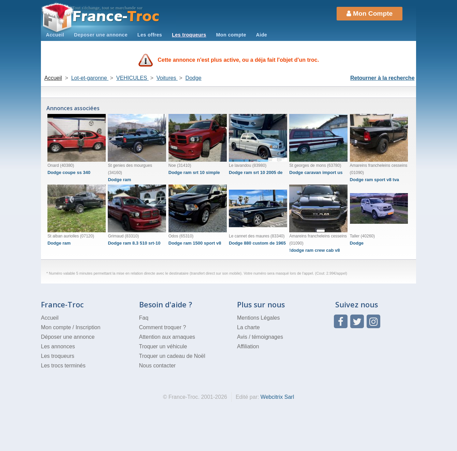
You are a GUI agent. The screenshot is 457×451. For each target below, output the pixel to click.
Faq (144, 318)
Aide (261, 35)
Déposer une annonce (67, 337)
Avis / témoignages (260, 337)
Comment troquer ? (162, 327)
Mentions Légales (258, 318)
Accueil (55, 35)
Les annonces (58, 346)
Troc (116, 16)
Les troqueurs (189, 35)
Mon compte (231, 35)
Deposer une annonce (101, 35)
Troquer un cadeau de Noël (172, 356)
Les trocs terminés (63, 365)
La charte (248, 327)
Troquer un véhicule (163, 346)
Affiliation (248, 346)
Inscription (87, 327)
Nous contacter (157, 365)
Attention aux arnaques (167, 337)
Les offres (149, 35)
